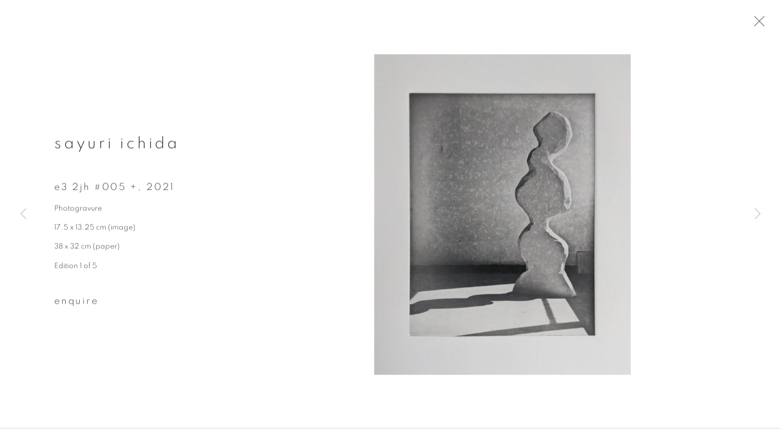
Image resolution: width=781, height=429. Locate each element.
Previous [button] (23, 215)
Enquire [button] (76, 307)
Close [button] (769, 24)
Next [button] (757, 215)
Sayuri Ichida (117, 150)
